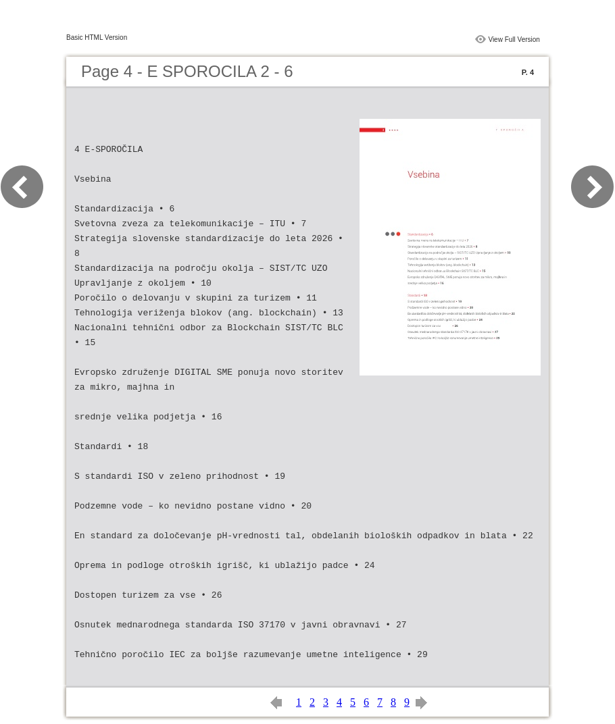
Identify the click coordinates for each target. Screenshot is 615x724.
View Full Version (514, 39)
